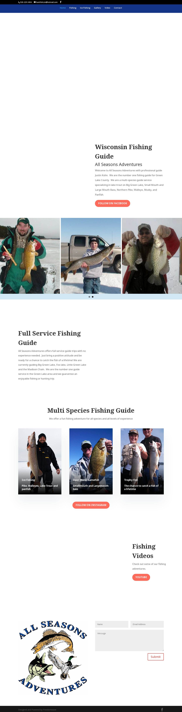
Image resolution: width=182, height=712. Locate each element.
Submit (156, 657)
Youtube (141, 577)
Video (107, 8)
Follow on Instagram (91, 505)
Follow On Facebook (112, 203)
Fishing (72, 8)
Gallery (97, 8)
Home (63, 8)
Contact (118, 8)
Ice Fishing (85, 8)
